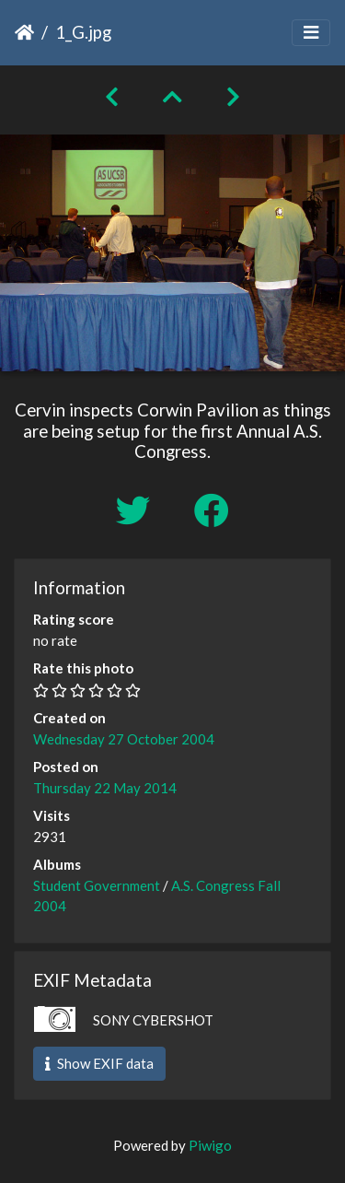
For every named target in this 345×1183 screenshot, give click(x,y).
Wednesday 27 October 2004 (123, 739)
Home (24, 32)
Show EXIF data (99, 1063)
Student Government (96, 885)
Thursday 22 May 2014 (105, 787)
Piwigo (210, 1145)
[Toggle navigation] (311, 32)
